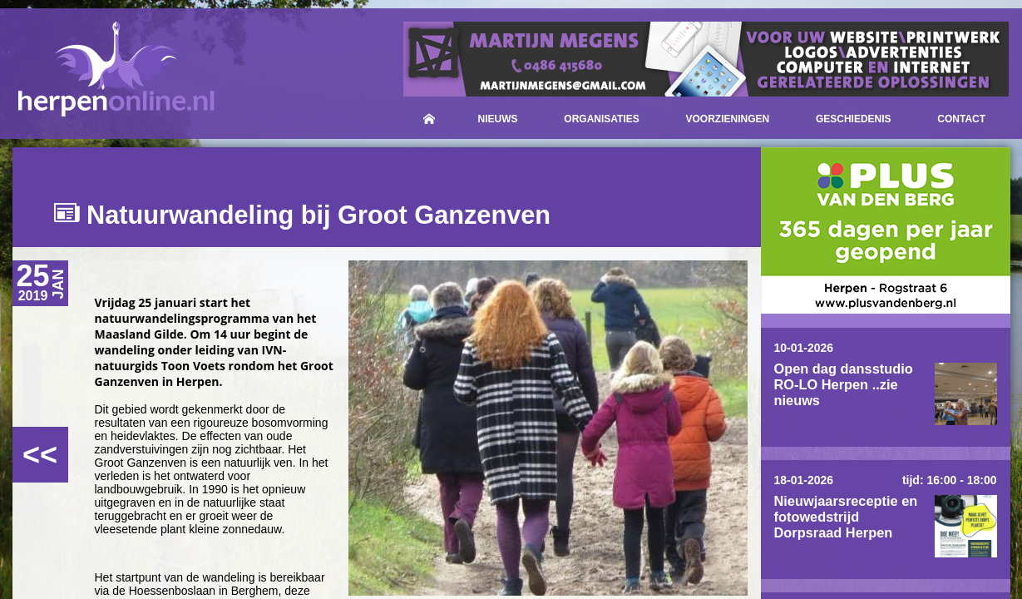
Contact (961, 119)
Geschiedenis (853, 119)
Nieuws (498, 119)
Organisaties (601, 119)
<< (39, 455)
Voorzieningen (728, 119)
